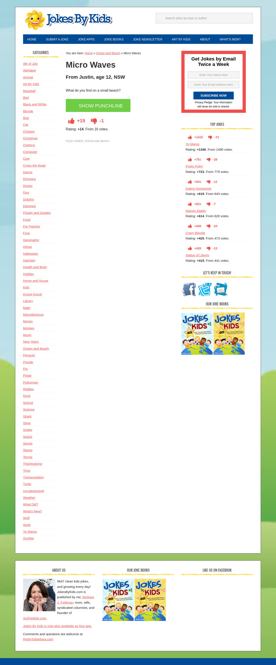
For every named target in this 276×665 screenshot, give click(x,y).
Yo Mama (192, 144)
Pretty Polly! (194, 166)
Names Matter (196, 211)
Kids (26, 287)
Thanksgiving (32, 464)
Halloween (30, 253)
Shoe (27, 423)
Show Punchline (101, 105)
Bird (26, 97)
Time (26, 470)
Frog (26, 233)
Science (28, 409)
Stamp (27, 450)
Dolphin (28, 199)
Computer (30, 152)
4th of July (30, 63)
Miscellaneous (33, 314)
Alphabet (29, 70)
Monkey (28, 328)
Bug (26, 118)
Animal (28, 77)
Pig (25, 369)
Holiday (28, 274)
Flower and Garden (37, 213)
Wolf (26, 518)
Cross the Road (34, 165)
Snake (27, 430)
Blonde (28, 111)
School (28, 403)
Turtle (27, 484)
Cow (26, 158)
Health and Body (35, 267)
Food (26, 220)
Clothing (29, 145)
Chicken (29, 131)
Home (89, 53)
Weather (29, 497)
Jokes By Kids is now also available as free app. (57, 626)
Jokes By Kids (68, 20)
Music (27, 335)
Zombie (28, 538)
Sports (27, 443)
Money (28, 321)
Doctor (28, 186)
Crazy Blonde (195, 233)
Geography (31, 240)
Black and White (34, 104)
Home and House (35, 280)
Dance (27, 172)
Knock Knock (32, 294)
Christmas (30, 138)
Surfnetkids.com (34, 618)
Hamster (29, 260)
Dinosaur (29, 179)
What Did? (30, 504)
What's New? (32, 511)
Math (26, 308)
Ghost (27, 247)
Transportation (33, 477)
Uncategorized (33, 491)
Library (28, 301)
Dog (26, 192)
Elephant (29, 206)
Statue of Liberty (197, 255)
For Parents (31, 226)
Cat (25, 124)
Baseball (29, 91)
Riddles (28, 389)
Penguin (29, 355)
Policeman (30, 382)
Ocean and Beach (108, 53)
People (28, 362)
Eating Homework (198, 188)
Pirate (27, 375)
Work (27, 525)
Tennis (27, 457)
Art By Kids (31, 84)
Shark (27, 416)
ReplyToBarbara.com (38, 639)
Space (27, 437)
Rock (26, 396)
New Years (31, 341)
